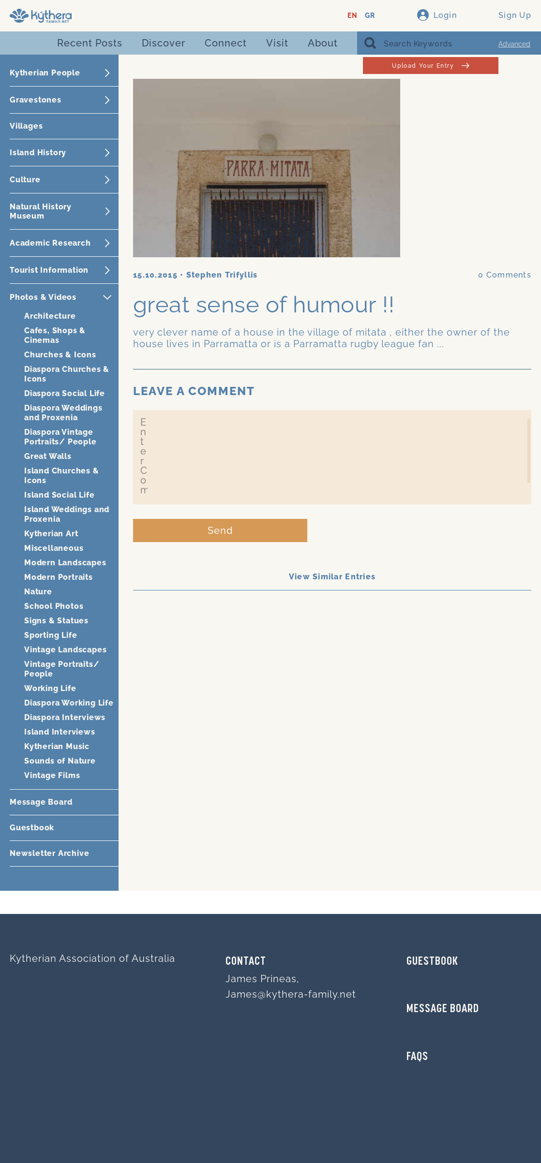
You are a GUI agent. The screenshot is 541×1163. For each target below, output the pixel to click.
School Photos (53, 606)
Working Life (50, 688)
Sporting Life (50, 635)
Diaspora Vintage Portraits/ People (60, 436)
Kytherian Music (57, 746)
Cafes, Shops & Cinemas (55, 335)
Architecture (50, 316)
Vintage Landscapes (65, 649)
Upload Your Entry (430, 65)
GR (370, 15)
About (323, 43)
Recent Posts (89, 43)
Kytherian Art (51, 533)
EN (352, 15)
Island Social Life (59, 495)
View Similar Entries (332, 576)
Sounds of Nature (60, 761)
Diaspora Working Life (69, 702)
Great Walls (48, 456)
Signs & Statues (56, 620)
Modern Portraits (58, 577)
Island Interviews (59, 731)
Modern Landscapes (65, 562)
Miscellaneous (53, 548)
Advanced (514, 44)
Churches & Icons (60, 354)
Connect (226, 43)
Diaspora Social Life (64, 393)
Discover (163, 43)
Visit (277, 43)
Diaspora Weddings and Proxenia (63, 412)
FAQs (417, 1057)
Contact (245, 962)
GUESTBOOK (432, 962)
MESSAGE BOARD (442, 1009)
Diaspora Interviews (64, 717)
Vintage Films (52, 775)
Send (220, 530)
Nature (38, 591)
